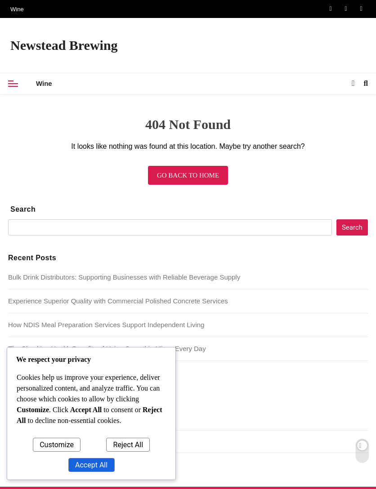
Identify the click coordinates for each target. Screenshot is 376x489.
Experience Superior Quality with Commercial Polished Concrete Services (118, 301)
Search (23, 209)
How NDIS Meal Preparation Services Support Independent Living (106, 325)
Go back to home (188, 175)
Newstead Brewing (64, 45)
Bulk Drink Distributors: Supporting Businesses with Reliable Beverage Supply (124, 277)
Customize (57, 444)
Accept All (91, 465)
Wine (17, 9)
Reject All (128, 444)
